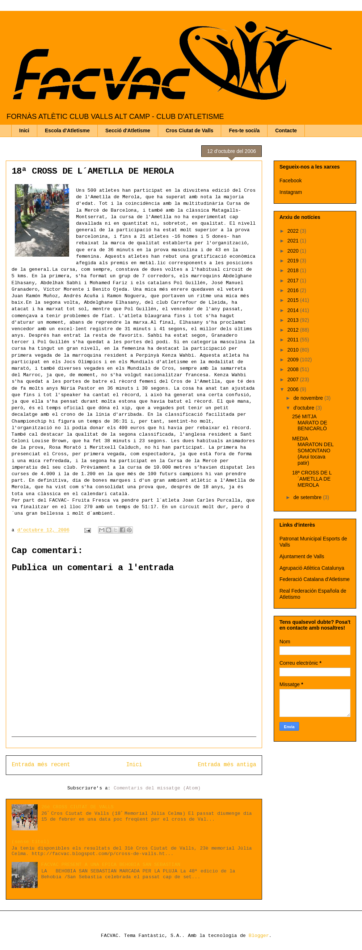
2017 (293, 280)
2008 (293, 369)
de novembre (308, 398)
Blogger (259, 935)
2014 (293, 310)
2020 (293, 251)
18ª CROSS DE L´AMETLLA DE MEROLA (312, 479)
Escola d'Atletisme (67, 130)
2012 (293, 330)
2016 (293, 290)
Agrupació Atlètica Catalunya (311, 568)
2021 (293, 241)
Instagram (290, 192)
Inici (24, 130)
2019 (293, 261)
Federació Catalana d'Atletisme (314, 579)
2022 (293, 231)
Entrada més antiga (227, 765)
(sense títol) (30, 842)
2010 (293, 350)
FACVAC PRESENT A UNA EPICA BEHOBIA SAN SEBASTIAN (110, 864)
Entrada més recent (41, 765)
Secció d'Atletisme (127, 130)
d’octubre (304, 408)
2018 (293, 270)
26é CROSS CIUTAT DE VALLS (77, 807)
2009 (293, 359)
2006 (293, 389)
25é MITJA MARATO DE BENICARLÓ (309, 423)
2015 (293, 300)
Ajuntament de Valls (301, 556)
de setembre (308, 497)
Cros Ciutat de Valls (189, 130)
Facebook (290, 180)
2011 (293, 340)
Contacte (286, 130)
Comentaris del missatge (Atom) (157, 788)
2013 (293, 320)
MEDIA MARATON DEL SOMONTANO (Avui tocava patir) (312, 451)
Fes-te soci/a (244, 130)
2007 (293, 379)
